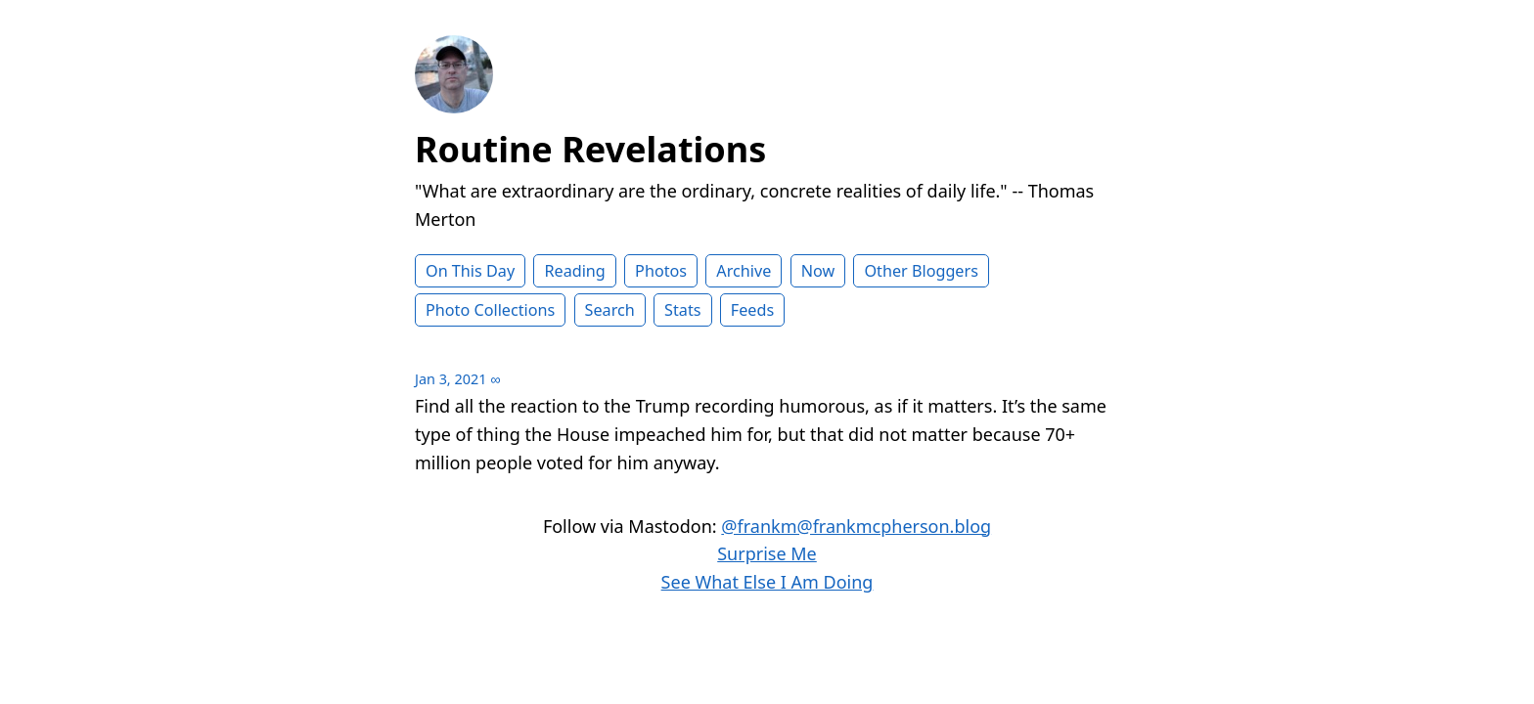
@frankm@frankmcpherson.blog (856, 526)
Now (818, 271)
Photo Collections (490, 310)
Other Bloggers (921, 271)
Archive (743, 271)
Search (610, 310)
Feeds (752, 310)
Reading (574, 271)
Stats (682, 310)
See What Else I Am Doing (767, 582)
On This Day (470, 271)
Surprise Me (767, 553)
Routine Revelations (590, 149)
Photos (661, 271)
